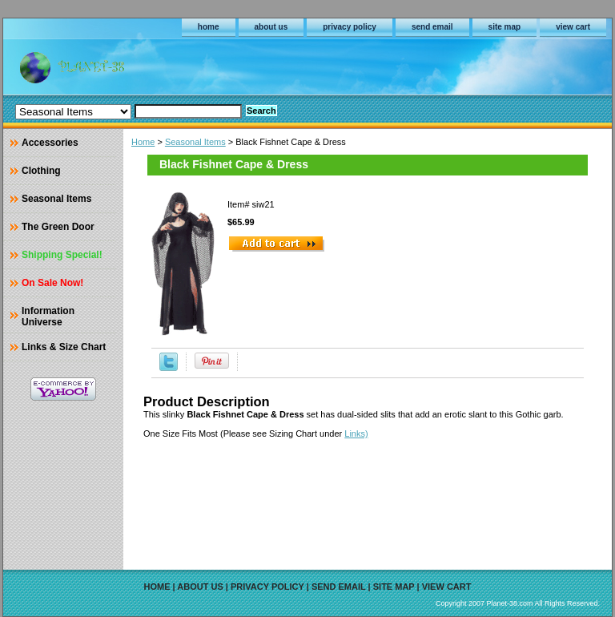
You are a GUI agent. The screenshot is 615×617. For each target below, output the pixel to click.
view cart (573, 26)
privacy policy (349, 26)
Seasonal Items (195, 142)
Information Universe (48, 316)
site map (504, 26)
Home (143, 142)
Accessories (50, 142)
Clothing (41, 170)
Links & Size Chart (64, 347)
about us (271, 26)
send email (432, 26)
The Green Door (58, 226)
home (208, 26)
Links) (356, 433)
